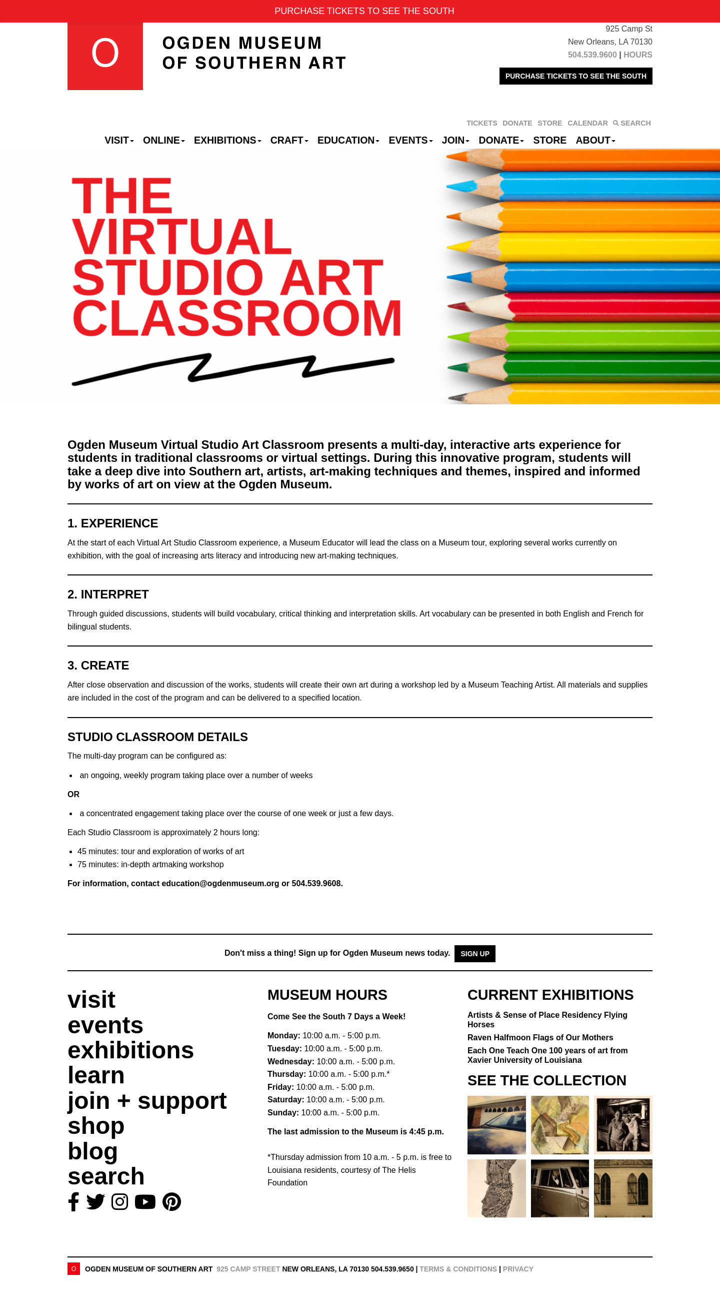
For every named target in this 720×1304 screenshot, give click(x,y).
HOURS (638, 55)
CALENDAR (588, 123)
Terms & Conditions (458, 1269)
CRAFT (289, 140)
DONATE (517, 123)
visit (92, 999)
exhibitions (131, 1050)
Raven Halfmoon (541, 1037)
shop (96, 1125)
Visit (119, 140)
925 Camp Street (248, 1269)
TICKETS (482, 123)
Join (456, 140)
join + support (147, 1100)
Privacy (518, 1269)
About (596, 140)
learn (96, 1075)
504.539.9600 (592, 55)
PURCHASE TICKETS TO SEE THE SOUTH (576, 76)
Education (349, 140)
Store (550, 140)
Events (411, 140)
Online (164, 140)
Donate (501, 140)
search (106, 1176)
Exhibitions (228, 140)
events (106, 1025)
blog (93, 1151)
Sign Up (475, 954)
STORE (550, 123)
